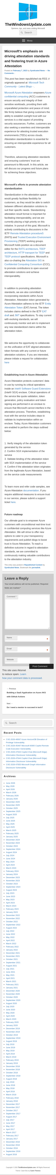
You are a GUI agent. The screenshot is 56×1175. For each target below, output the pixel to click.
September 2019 (13, 1038)
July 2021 (10, 969)
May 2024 (10, 862)
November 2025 (13, 805)
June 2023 (10, 896)
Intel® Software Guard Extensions (33, 388)
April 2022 (10, 940)
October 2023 (12, 884)
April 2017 (10, 1129)
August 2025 (11, 814)
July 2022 (10, 931)
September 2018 (13, 1076)
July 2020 (10, 1006)
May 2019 (10, 1051)
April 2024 (10, 865)
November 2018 (13, 1069)
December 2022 (13, 915)
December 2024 (13, 840)
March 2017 (11, 1132)
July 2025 (10, 817)
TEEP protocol (12, 256)
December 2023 (13, 877)
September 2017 (13, 1113)
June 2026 (10, 783)
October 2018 (12, 1072)
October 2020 (12, 997)
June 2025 (10, 821)
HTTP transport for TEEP (31, 252)
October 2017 (12, 1110)
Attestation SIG (34, 260)
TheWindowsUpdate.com (28, 24)
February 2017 (12, 1135)
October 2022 (12, 921)
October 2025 (12, 808)
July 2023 (10, 893)
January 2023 (12, 912)
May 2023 (10, 899)
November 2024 (13, 843)
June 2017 (10, 1123)
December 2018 (13, 1066)
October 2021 (12, 959)
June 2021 (10, 972)
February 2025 (12, 833)
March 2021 (11, 981)
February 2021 (12, 984)
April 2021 (10, 978)
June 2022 (10, 934)
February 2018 (12, 1098)
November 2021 (13, 956)
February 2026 (12, 796)
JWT (17, 315)
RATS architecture (28, 249)
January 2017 (12, 1139)
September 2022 (13, 925)
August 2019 (11, 1041)
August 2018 (11, 1079)
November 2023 (13, 880)
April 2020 (10, 1016)
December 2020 (13, 991)
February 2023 (12, 909)
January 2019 (12, 1063)
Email (9, 648)
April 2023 (10, 903)
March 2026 (11, 792)
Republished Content (33, 565)
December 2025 (13, 802)
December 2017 (13, 1104)
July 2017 (10, 1120)
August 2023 (11, 890)
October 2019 (12, 1035)
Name (9, 637)
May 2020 (10, 1013)
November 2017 (13, 1107)
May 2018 (10, 1088)
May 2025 (10, 824)
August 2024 (11, 852)
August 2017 (11, 1117)
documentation (31, 490)
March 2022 (11, 943)
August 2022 (11, 928)
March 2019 (11, 1057)
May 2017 (10, 1126)
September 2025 (13, 811)
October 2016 (12, 1148)
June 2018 (10, 1085)
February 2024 (12, 871)
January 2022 (12, 950)
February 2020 (12, 1022)
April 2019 (10, 1054)
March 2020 (11, 1019)
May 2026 (10, 786)
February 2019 (12, 1060)
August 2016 (11, 1154)
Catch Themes (35, 1171)
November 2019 (13, 1032)
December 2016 (13, 1142)
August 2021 (11, 966)
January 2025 (12, 836)
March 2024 (11, 868)
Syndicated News (37, 71)
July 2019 (10, 1044)
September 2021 (13, 962)
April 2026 (10, 789)
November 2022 (13, 918)
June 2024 (10, 858)
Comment (11, 596)
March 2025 (11, 830)
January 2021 (12, 988)
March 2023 (11, 906)
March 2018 (11, 1094)
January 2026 (12, 799)
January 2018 (12, 1101)
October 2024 (12, 846)
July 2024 (10, 855)
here (6, 362)
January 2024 (12, 874)
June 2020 (10, 1010)
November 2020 (13, 994)
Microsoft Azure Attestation (18, 92)
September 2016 (13, 1151)
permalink (36, 568)
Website (10, 659)
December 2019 (13, 1028)
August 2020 (11, 1003)
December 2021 (13, 953)
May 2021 (10, 975)
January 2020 (12, 1025)
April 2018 (10, 1091)
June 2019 (10, 1047)
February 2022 (12, 947)
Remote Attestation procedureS (26, 233)
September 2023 (13, 887)
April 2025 (10, 827)
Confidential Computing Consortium (23, 264)
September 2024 (13, 849)
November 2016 (13, 1145)
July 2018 (10, 1082)
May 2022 (10, 937)
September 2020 (13, 1000)
